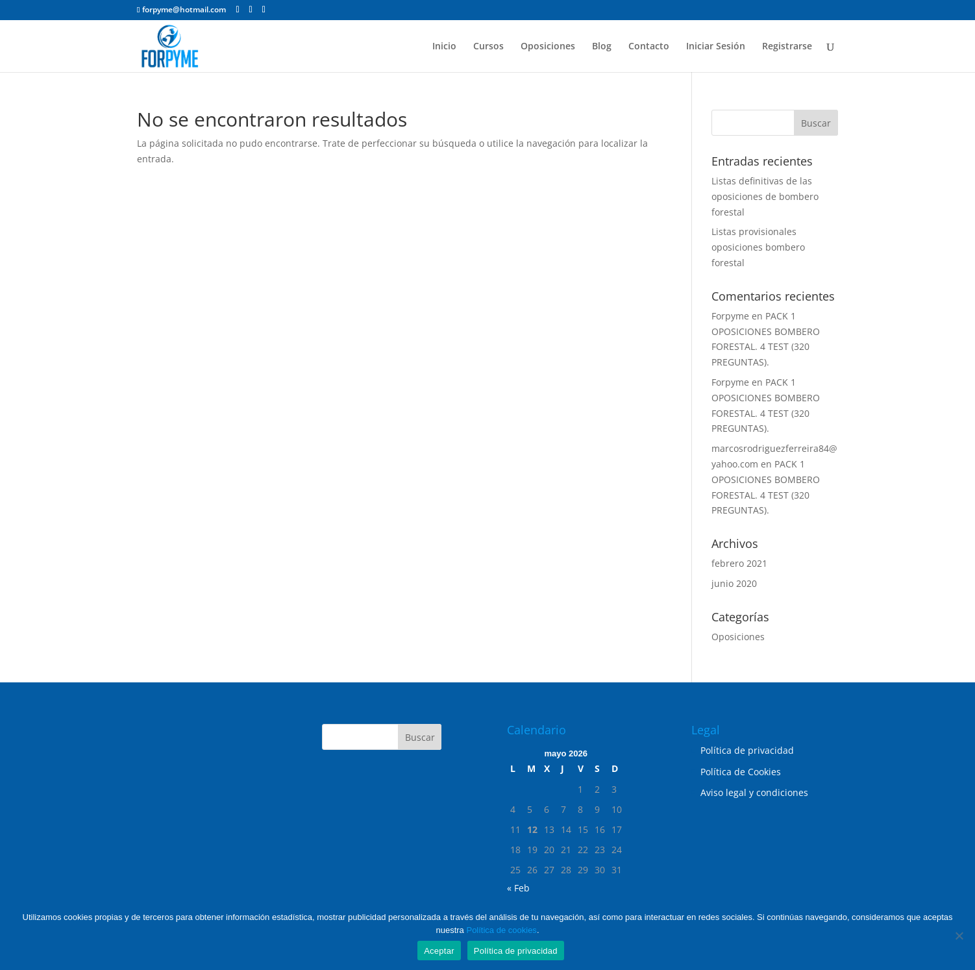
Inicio (444, 47)
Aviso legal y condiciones (754, 792)
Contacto (648, 47)
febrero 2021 (739, 563)
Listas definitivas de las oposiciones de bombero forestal (765, 196)
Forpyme (730, 316)
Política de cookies (501, 930)
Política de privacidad (747, 750)
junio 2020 (734, 583)
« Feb (518, 888)
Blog (601, 47)
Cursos (488, 47)
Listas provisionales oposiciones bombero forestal (758, 247)
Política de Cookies (740, 771)
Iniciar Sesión (715, 47)
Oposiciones (548, 47)
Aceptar (439, 951)
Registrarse (787, 47)
